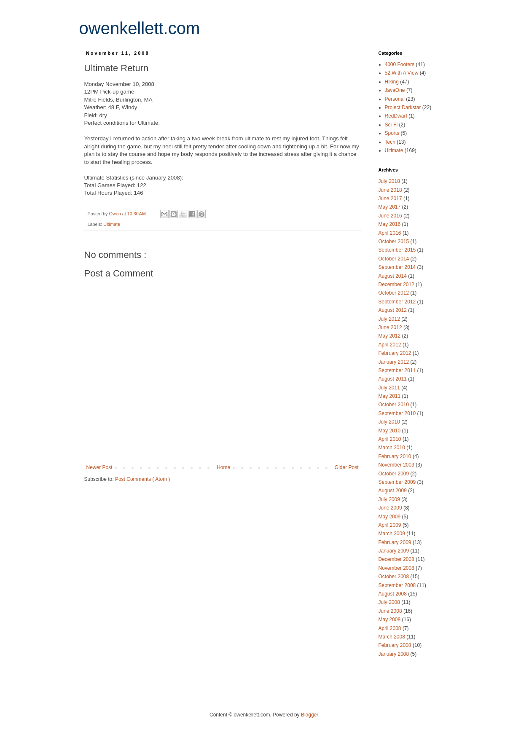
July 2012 (390, 319)
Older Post (347, 467)
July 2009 (390, 499)
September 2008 (398, 585)
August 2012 (393, 310)
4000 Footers (400, 64)
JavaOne (395, 90)
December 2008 (397, 559)
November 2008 (397, 568)
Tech (391, 142)
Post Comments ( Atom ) (142, 479)
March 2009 (393, 533)
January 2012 (395, 362)
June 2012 (391, 327)
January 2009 (395, 551)
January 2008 (395, 654)
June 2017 (391, 198)
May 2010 (390, 431)
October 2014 (395, 259)
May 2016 (390, 224)
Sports (393, 133)
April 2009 (391, 525)
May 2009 (390, 517)
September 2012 (398, 302)
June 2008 (391, 611)
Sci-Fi (392, 125)
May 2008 (390, 619)
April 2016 (391, 233)
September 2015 (398, 250)
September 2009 (398, 482)
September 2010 (398, 413)
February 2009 (396, 542)
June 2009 (391, 508)
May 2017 (390, 207)
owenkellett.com (139, 28)
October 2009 (395, 474)
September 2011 (398, 370)
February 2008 (396, 645)
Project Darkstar (403, 107)
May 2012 (390, 336)
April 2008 (391, 628)
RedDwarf (397, 116)
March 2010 (393, 448)
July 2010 (390, 422)
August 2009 (393, 491)
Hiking (392, 82)
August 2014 (393, 276)
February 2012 (396, 353)
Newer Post (99, 467)
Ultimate (111, 224)
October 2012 (395, 293)
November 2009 (397, 465)
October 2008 (395, 576)
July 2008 (390, 602)
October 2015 (395, 241)
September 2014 (398, 267)
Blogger (309, 715)
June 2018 (391, 190)
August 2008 (393, 594)
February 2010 (396, 456)
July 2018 (390, 181)
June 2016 (391, 216)
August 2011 (393, 379)
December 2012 (397, 284)
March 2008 (393, 637)
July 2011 (390, 388)
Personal (395, 99)
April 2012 (391, 345)
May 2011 (390, 396)
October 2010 (395, 405)
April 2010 (391, 439)
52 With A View (402, 73)
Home (223, 467)
